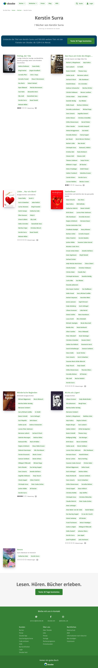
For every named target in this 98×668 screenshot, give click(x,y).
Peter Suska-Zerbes (37, 484)
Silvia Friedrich (71, 238)
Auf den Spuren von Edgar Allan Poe (76, 59)
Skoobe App (23, 636)
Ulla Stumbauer (84, 79)
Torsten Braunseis (24, 454)
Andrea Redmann (23, 66)
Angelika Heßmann (24, 476)
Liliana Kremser (71, 399)
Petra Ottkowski (83, 331)
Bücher (21, 3)
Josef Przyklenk (71, 539)
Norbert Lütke (70, 143)
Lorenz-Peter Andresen (84, 212)
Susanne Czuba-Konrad (85, 242)
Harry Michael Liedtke (84, 293)
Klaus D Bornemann (38, 79)
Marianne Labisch (82, 75)
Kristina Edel (70, 152)
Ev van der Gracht (87, 514)
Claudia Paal (81, 272)
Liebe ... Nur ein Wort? (26, 191)
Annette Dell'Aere (87, 251)
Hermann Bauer (85, 221)
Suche (79, 3)
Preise (43, 3)
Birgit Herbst (22, 70)
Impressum (71, 641)
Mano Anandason (83, 314)
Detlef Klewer (84, 169)
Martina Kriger (22, 228)
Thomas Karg (82, 71)
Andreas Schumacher (72, 88)
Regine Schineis (82, 420)
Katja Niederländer (85, 399)
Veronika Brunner (84, 217)
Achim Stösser (70, 118)
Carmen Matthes (71, 181)
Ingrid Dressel (83, 302)
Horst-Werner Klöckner (83, 139)
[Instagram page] (63, 618)
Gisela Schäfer (70, 314)
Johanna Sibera (82, 531)
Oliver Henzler (70, 126)
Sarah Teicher (81, 353)
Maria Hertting (82, 459)
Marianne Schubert (24, 408)
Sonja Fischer (85, 160)
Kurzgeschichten (70, 396)
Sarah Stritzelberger (72, 348)
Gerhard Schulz (71, 259)
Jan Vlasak (69, 139)
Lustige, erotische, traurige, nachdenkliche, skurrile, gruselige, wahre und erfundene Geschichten (30, 61)
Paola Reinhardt (82, 327)
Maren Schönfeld (82, 442)
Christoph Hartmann (72, 276)
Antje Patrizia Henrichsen (74, 263)
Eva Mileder (82, 101)
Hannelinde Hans (32, 96)
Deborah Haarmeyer (24, 450)
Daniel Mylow (89, 510)
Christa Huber (70, 96)
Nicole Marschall (86, 323)
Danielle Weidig (71, 101)
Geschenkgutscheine (26, 638)
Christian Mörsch (36, 228)
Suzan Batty (35, 66)
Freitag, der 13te (24, 56)
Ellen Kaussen (22, 215)
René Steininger (84, 336)
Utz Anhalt (85, 130)
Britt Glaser (69, 212)
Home (13, 10)
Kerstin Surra (22, 100)
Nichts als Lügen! (72, 392)
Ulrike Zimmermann (72, 122)
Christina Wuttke (71, 493)
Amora (20, 549)
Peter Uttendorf (71, 336)
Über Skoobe (47, 630)
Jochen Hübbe (70, 242)
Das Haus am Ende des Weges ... (79, 56)
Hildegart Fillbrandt (24, 463)
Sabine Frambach (71, 173)
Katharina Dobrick (71, 208)
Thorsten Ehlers (86, 370)
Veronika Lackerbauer (73, 109)
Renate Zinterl (86, 340)
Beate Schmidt (70, 71)
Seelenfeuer (70, 191)
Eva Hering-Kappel (35, 467)
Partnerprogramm (49, 641)
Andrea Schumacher (35, 425)
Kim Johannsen (70, 403)
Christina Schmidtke (84, 118)
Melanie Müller (23, 104)
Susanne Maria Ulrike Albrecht (75, 361)
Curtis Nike (69, 280)
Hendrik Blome (70, 84)
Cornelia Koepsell (83, 126)
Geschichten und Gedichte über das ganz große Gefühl (79, 195)
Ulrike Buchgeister (84, 429)
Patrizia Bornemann (36, 87)
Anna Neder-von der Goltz (74, 510)
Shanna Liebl (81, 156)
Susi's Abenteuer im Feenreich (26, 553)
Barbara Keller (70, 234)
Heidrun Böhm (37, 437)
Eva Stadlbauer (87, 289)
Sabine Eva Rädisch (72, 344)
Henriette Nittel (85, 297)
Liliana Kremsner (71, 310)
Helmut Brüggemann (72, 130)
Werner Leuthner (86, 92)
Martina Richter (87, 88)
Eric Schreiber (82, 84)
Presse (45, 636)
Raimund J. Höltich (84, 147)
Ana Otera (81, 200)
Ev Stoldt (80, 67)
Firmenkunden (48, 644)
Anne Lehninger (71, 505)
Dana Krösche (70, 200)
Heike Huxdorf (70, 531)
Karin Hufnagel (83, 306)
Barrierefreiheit (24, 647)
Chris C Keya (34, 75)
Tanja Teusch (70, 366)
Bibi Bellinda (81, 204)
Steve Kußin (70, 353)
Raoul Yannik (34, 100)
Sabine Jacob (70, 75)
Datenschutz (71, 630)
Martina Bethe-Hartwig (25, 403)
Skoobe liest (23, 652)
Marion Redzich (79, 378)
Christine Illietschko (85, 497)
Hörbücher (32, 3)
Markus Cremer (84, 181)
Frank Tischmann (71, 522)
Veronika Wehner (71, 135)
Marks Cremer (37, 454)
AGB (68, 633)
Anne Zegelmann (71, 255)
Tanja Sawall (81, 366)
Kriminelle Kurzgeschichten (25, 396)
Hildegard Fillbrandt (85, 527)
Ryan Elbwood (22, 87)
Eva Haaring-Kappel (72, 514)
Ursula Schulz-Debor (72, 251)
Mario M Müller (34, 442)
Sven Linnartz (70, 113)
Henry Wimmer (85, 229)
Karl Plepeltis (22, 420)
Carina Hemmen (23, 207)
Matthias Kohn (87, 416)
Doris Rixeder (22, 467)
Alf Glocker (83, 164)
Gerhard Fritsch (71, 79)
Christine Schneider (72, 340)
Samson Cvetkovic (87, 348)
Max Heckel (81, 143)
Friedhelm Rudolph (72, 229)
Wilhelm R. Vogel (71, 164)
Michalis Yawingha (72, 323)
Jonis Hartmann (83, 539)
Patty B (32, 215)
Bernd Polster (86, 122)
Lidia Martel (83, 310)
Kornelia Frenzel (23, 79)
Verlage (45, 638)
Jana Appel (81, 535)
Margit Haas (82, 403)
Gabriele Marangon (24, 437)
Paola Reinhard (82, 152)
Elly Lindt (21, 96)
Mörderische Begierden (27, 392)
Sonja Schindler (83, 96)
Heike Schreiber (23, 224)
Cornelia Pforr (22, 75)
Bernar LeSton (70, 459)
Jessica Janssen (71, 302)
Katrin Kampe (22, 211)
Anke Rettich (36, 202)
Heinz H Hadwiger (71, 169)
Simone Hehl (70, 156)
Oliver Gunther (70, 331)
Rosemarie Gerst (86, 344)
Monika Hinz (70, 327)
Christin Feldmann (71, 92)
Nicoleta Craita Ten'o (72, 246)
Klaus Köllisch (82, 488)
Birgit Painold (84, 255)
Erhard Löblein (22, 219)
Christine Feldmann (85, 268)
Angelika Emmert (83, 113)
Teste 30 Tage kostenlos (80, 41)
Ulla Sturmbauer (39, 450)
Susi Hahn (21, 92)
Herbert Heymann (71, 297)
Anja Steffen (83, 493)
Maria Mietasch (38, 399)
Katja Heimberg (71, 306)
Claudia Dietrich (71, 501)
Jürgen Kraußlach (34, 70)
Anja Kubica (87, 62)
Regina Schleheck (71, 221)
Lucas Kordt (70, 319)
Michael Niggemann (24, 399)
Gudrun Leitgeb (71, 527)
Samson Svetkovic (23, 459)
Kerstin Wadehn (84, 238)
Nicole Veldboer (82, 446)
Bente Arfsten (37, 459)
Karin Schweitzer (23, 202)
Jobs (44, 633)
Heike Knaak (70, 105)
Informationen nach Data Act (76, 636)
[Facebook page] (51, 618)
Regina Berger (70, 425)
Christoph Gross (71, 147)
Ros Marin (21, 83)
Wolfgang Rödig (71, 437)
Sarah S (31, 198)
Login (90, 3)
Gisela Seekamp (71, 518)
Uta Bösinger (83, 437)
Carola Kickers (70, 177)
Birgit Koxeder (35, 207)
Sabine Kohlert (70, 429)
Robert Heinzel (32, 83)
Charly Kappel (84, 135)
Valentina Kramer (85, 173)
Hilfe (56, 3)
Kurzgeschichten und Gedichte (26, 195)
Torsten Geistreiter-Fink (73, 225)
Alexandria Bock (33, 92)
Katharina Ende (35, 211)
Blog (50, 3)
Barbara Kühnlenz (82, 105)
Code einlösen (24, 641)
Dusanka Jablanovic (72, 285)
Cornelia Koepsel (84, 234)
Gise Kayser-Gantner (72, 289)
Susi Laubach (70, 67)
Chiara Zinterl (89, 263)
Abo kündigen (71, 638)
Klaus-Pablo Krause (38, 446)
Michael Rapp (87, 109)
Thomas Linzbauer (71, 160)
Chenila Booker (71, 268)
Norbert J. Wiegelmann (73, 62)
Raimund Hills (22, 442)
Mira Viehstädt (81, 319)
